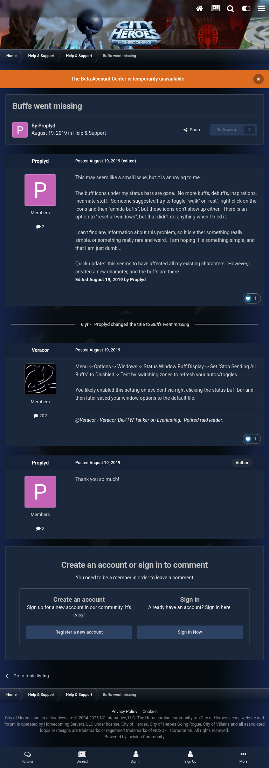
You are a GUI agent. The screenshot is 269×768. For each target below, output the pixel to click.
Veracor (40, 350)
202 (40, 415)
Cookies (150, 711)
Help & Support (89, 133)
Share (192, 129)
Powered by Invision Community (135, 736)
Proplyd (46, 125)
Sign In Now (190, 632)
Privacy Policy (124, 711)
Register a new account (79, 632)
